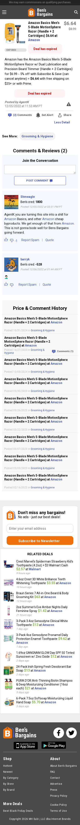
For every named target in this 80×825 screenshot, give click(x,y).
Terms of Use (58, 810)
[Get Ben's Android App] (54, 745)
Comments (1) (65, 351)
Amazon (34, 40)
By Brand (9, 789)
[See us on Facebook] (58, 733)
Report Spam (30, 240)
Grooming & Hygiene (37, 136)
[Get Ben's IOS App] (27, 745)
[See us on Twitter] (71, 733)
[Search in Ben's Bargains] (76, 12)
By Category (10, 777)
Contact (55, 777)
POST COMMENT (39, 180)
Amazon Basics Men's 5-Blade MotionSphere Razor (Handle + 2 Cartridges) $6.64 (44, 29)
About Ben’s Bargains (63, 765)
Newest (8, 771)
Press (53, 789)
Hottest (8, 765)
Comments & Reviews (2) (40, 150)
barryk (25, 259)
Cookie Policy (58, 804)
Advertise (56, 783)
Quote (49, 240)
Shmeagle (27, 196)
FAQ (52, 771)
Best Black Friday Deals (18, 810)
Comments (22, 115)
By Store (8, 783)
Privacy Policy (58, 795)
